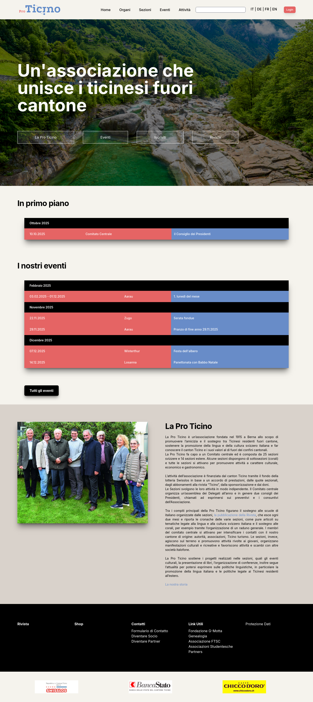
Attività (184, 10)
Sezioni (145, 10)
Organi (124, 10)
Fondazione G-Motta (205, 631)
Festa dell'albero (186, 351)
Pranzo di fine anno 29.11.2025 (196, 329)
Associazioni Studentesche (210, 646)
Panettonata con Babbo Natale (196, 362)
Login (289, 9)
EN (274, 9)
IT (252, 9)
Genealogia (197, 636)
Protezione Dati (258, 624)
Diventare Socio (144, 636)
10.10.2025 (37, 234)
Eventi (165, 10)
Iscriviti (160, 137)
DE (259, 9)
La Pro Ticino (46, 137)
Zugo (128, 318)
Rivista (215, 137)
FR (267, 9)
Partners (195, 652)
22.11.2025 (37, 318)
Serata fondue (184, 318)
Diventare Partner (146, 641)
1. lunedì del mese (187, 296)
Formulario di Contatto (150, 631)
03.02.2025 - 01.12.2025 (47, 296)
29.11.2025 (37, 329)
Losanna (130, 362)
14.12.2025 (37, 362)
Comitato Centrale (98, 234)
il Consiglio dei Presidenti (192, 234)
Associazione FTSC (204, 641)
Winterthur (132, 351)
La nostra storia (176, 584)
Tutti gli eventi (41, 390)
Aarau (128, 296)
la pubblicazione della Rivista (235, 515)
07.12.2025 (37, 351)
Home (106, 10)
